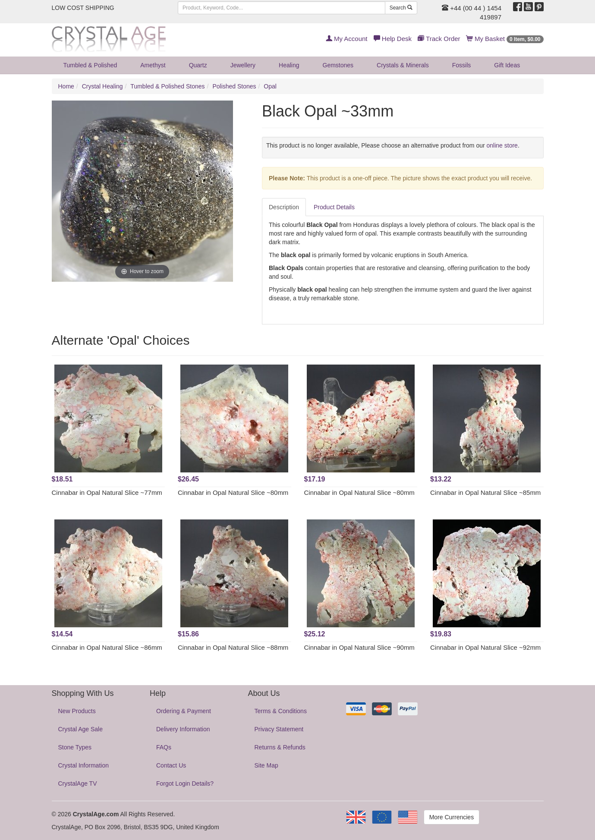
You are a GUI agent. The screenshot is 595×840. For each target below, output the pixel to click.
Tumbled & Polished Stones (167, 86)
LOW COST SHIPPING (83, 7)
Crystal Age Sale (80, 729)
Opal (270, 86)
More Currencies (451, 817)
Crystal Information (83, 765)
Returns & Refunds (280, 747)
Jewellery (242, 65)
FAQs (163, 747)
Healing (289, 65)
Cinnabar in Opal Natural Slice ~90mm (359, 647)
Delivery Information (183, 729)
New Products (77, 711)
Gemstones (338, 65)
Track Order (439, 38)
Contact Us (171, 765)
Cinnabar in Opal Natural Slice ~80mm (233, 492)
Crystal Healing (102, 86)
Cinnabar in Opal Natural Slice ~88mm (233, 647)
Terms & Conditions (281, 711)
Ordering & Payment (183, 711)
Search (401, 8)
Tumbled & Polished (90, 65)
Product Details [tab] (334, 207)
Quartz (198, 65)
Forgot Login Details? (185, 783)
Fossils (461, 65)
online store (502, 145)
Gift (507, 65)
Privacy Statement (279, 729)
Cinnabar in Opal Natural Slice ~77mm (107, 492)
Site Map (266, 765)
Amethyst (152, 65)
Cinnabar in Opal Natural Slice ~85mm (485, 492)
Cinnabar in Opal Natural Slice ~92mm (485, 647)
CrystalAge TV (77, 783)
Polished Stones (234, 86)
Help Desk (393, 38)
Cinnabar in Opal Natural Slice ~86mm (107, 647)
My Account (347, 38)
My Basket (505, 38)
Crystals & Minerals (403, 65)
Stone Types (75, 747)
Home (66, 86)
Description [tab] (284, 207)
